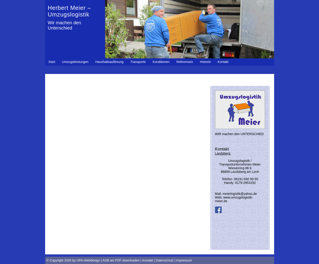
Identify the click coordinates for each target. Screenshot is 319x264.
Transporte (138, 62)
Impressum (184, 260)
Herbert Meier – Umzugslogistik (69, 11)
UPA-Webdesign (88, 260)
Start (52, 62)
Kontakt (223, 62)
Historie (205, 62)
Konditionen (161, 62)
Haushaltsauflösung (109, 62)
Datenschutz (165, 260)
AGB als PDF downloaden (121, 260)
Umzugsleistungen (75, 62)
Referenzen (184, 62)
